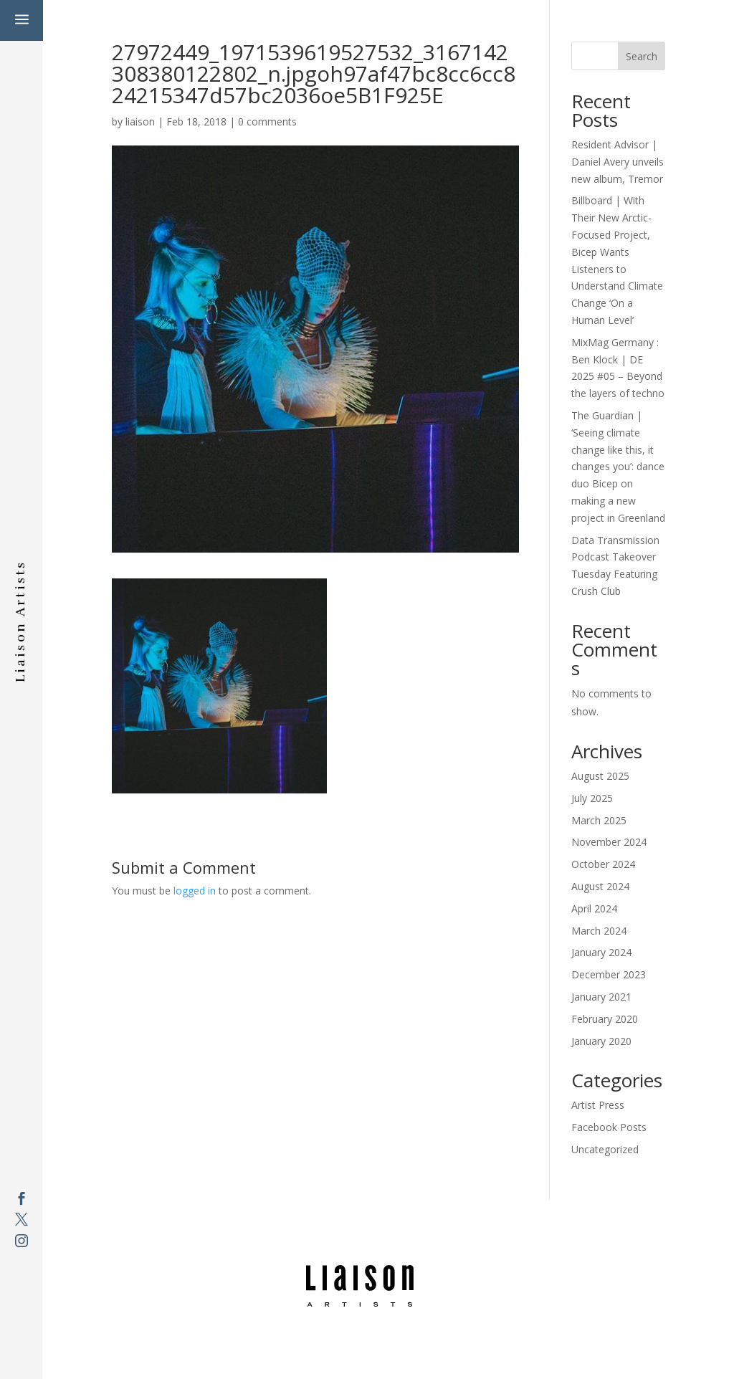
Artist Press (597, 1105)
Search (641, 56)
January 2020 (601, 1041)
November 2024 (609, 842)
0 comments (267, 121)
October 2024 (603, 864)
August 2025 (600, 776)
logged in (194, 890)
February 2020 (604, 1019)
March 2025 (598, 820)
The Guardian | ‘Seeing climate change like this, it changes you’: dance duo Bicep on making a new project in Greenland (618, 467)
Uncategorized (605, 1149)
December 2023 (608, 974)
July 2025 (592, 798)
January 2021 (601, 996)
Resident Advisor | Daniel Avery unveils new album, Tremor (617, 162)
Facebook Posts (609, 1127)
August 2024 (600, 886)
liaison (140, 121)
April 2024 (594, 908)
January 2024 (601, 952)
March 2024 (598, 930)
